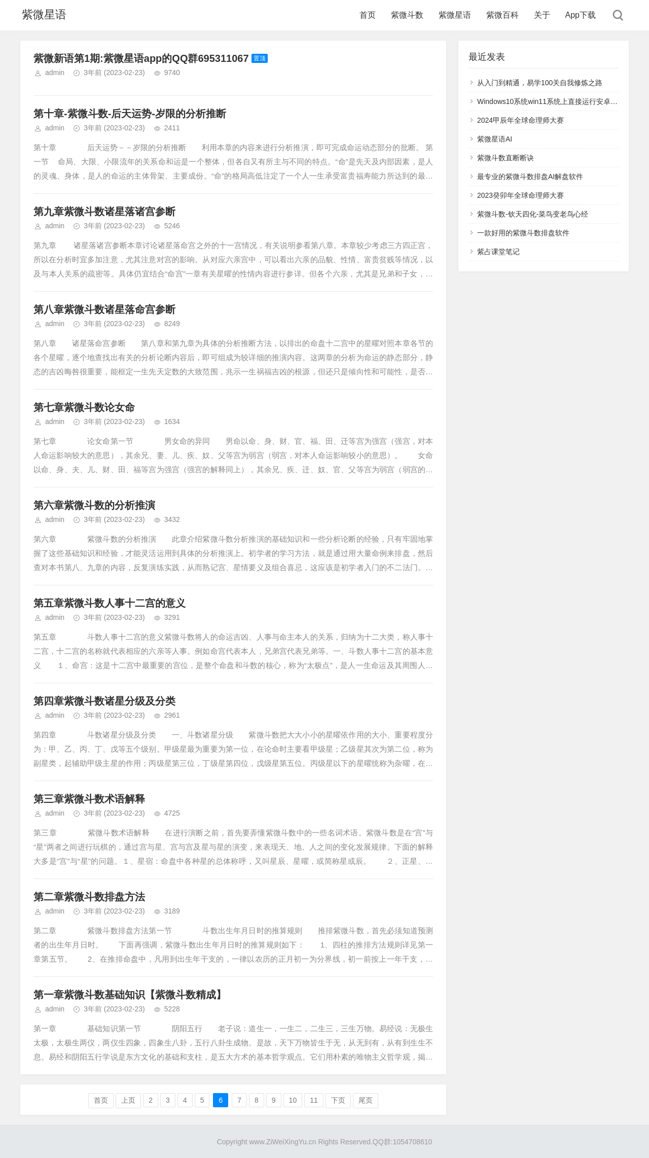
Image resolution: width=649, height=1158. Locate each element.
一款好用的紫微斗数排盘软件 (523, 233)
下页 (338, 1100)
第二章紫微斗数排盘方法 (89, 896)
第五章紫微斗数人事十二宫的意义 (109, 603)
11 (314, 1100)
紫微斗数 (407, 15)
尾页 (365, 1100)
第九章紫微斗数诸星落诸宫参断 (104, 211)
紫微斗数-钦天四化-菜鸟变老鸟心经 (532, 214)
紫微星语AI (494, 139)
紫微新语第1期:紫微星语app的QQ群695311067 (141, 58)
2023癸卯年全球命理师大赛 (520, 195)
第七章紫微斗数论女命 (84, 407)
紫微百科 (502, 15)
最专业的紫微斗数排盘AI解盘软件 (530, 176)
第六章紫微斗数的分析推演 (94, 505)
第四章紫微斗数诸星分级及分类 (104, 701)
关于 (542, 15)
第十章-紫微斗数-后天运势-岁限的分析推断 (129, 113)
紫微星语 (42, 15)
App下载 (580, 15)
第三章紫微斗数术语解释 (89, 798)
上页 (128, 1100)
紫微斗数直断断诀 (505, 158)
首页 (367, 15)
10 (293, 1100)
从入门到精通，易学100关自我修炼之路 (539, 83)
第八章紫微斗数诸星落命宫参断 (104, 309)
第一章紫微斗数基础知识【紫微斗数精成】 (129, 994)
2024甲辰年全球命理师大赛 (520, 120)
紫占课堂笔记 (498, 252)
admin (54, 72)
